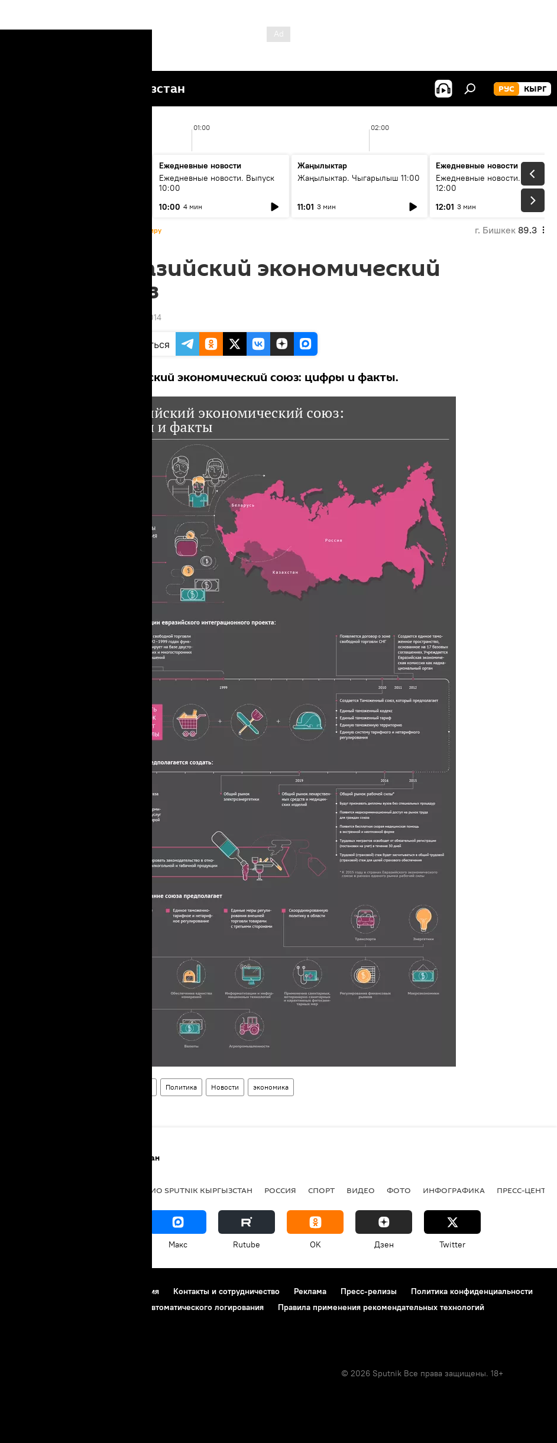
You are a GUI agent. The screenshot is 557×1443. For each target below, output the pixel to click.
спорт (321, 1190)
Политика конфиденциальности (472, 1291)
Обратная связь (42, 1323)
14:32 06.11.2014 (131, 317)
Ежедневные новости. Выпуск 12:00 (493, 183)
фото (399, 1190)
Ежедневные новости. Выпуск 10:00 (216, 183)
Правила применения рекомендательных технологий (381, 1307)
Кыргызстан (38, 1190)
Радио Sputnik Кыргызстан (193, 1190)
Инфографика (128, 1087)
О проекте (32, 1291)
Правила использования (112, 1291)
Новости (225, 1087)
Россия (280, 1190)
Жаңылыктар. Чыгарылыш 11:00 (358, 178)
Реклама (310, 1291)
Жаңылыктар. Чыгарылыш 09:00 (71, 183)
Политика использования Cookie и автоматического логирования (138, 1307)
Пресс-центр (523, 1190)
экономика (271, 1087)
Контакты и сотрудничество (226, 1291)
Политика (181, 1087)
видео (360, 1190)
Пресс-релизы (369, 1291)
